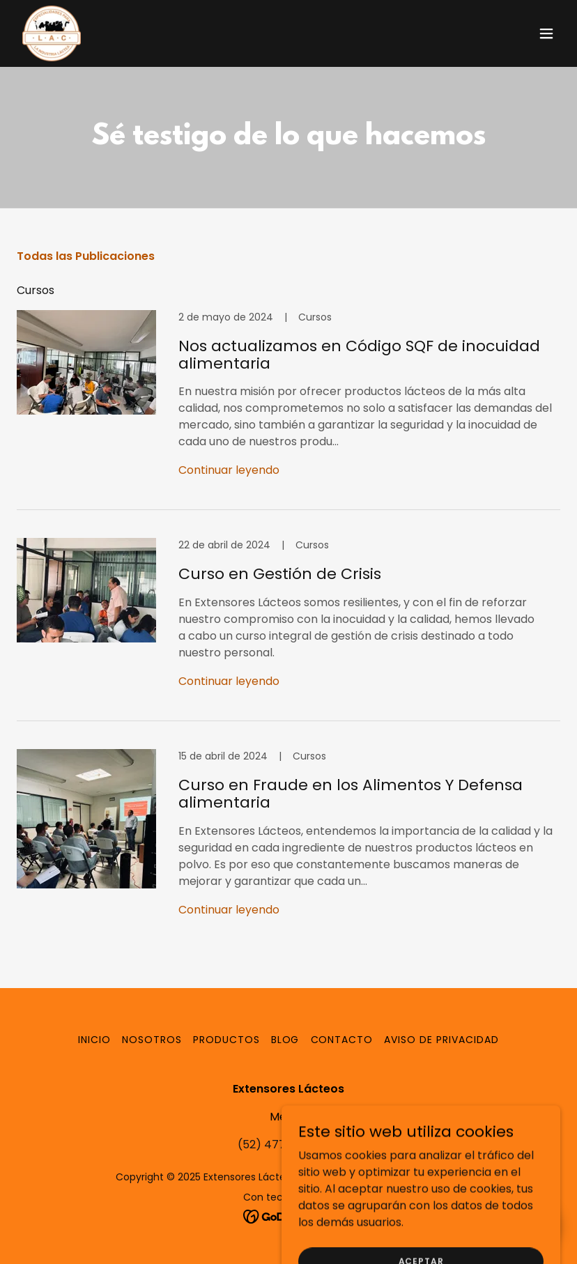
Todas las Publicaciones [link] (86, 256)
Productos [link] (226, 1040)
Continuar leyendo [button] (228, 470)
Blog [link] (285, 1040)
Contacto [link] (342, 1040)
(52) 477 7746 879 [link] (289, 1144)
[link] (51, 33)
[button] (546, 33)
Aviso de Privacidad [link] (441, 1040)
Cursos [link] (35, 290)
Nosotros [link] (152, 1040)
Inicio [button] (94, 1040)
